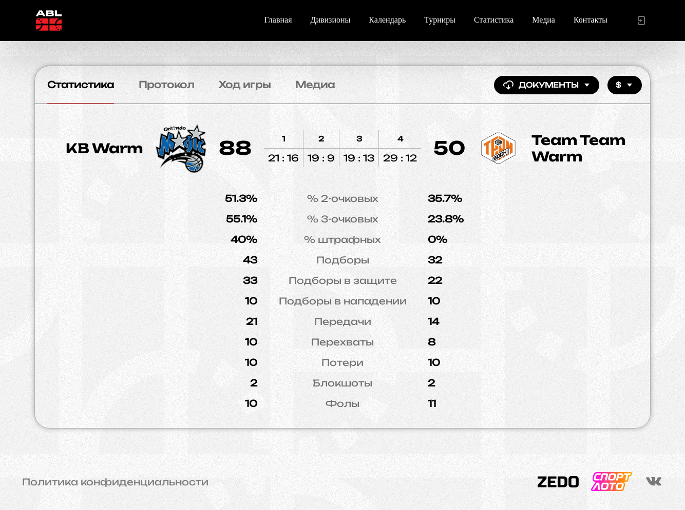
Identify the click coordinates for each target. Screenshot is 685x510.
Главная (278, 19)
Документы (546, 85)
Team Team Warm (578, 148)
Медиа (543, 19)
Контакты (590, 19)
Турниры (439, 19)
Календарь (387, 19)
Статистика (493, 19)
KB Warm (104, 148)
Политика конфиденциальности (115, 482)
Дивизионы (331, 19)
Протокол (166, 84)
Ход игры (245, 84)
